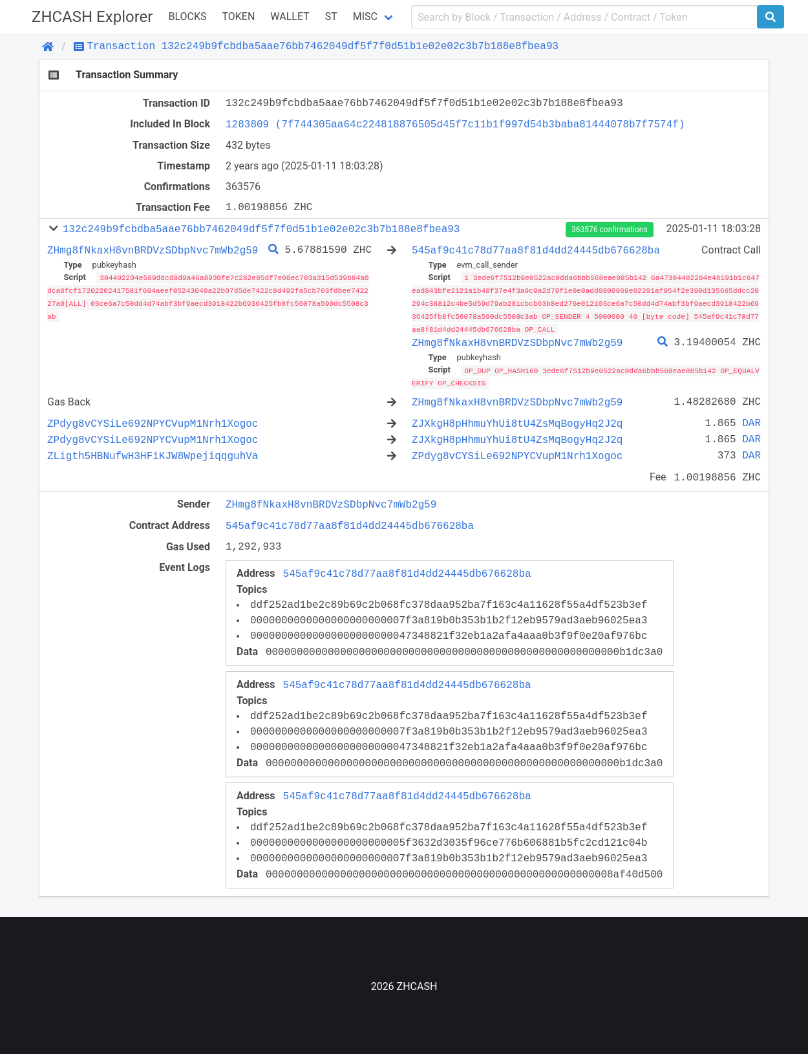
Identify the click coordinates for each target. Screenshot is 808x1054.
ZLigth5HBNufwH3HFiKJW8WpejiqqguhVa (152, 453)
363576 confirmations (609, 229)
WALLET (289, 16)
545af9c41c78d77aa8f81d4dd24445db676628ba (536, 250)
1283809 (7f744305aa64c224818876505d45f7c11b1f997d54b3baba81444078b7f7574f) (455, 124)
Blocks (187, 16)
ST (331, 16)
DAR (751, 421)
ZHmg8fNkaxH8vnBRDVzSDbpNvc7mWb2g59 (152, 250)
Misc (365, 16)
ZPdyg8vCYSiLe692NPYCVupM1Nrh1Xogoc (152, 421)
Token (238, 16)
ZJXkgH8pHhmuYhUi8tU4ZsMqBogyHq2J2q (517, 421)
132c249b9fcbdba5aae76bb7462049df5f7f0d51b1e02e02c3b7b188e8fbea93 (261, 229)
